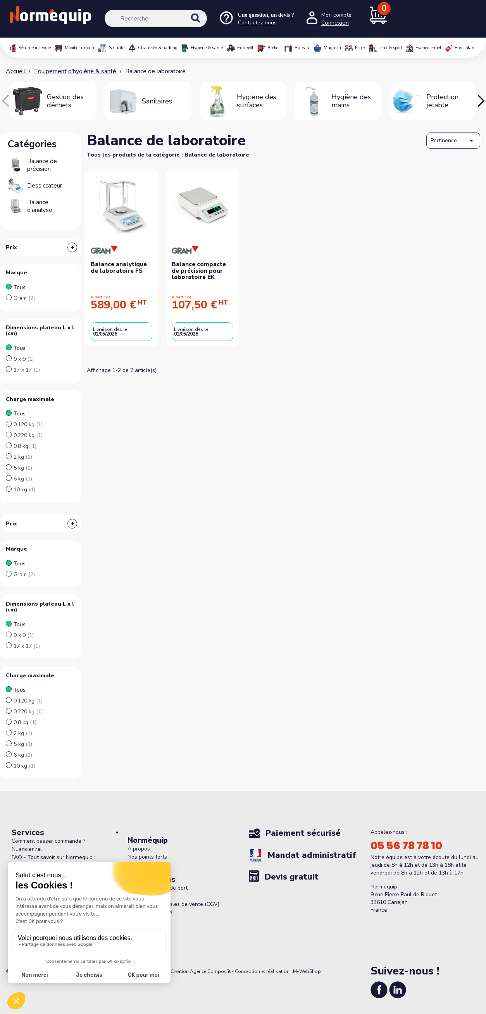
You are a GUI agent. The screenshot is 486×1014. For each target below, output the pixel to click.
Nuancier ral (27, 849)
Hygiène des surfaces (256, 101)
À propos (139, 848)
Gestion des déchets (65, 101)
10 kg (24, 489)
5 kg (23, 468)
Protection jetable (442, 101)
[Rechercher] (156, 18)
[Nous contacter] (256, 19)
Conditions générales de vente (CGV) (173, 904)
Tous (20, 287)
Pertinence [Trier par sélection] (453, 140)
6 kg (23, 478)
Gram (24, 298)
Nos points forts (147, 857)
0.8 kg (25, 446)
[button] (481, 101)
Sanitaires (157, 101)
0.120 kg (28, 424)
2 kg (23, 457)
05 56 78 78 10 (406, 846)
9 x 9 (24, 359)
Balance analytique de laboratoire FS (119, 267)
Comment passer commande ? (48, 841)
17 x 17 (27, 370)
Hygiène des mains (351, 101)
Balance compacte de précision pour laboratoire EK (199, 270)
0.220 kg (28, 435)
